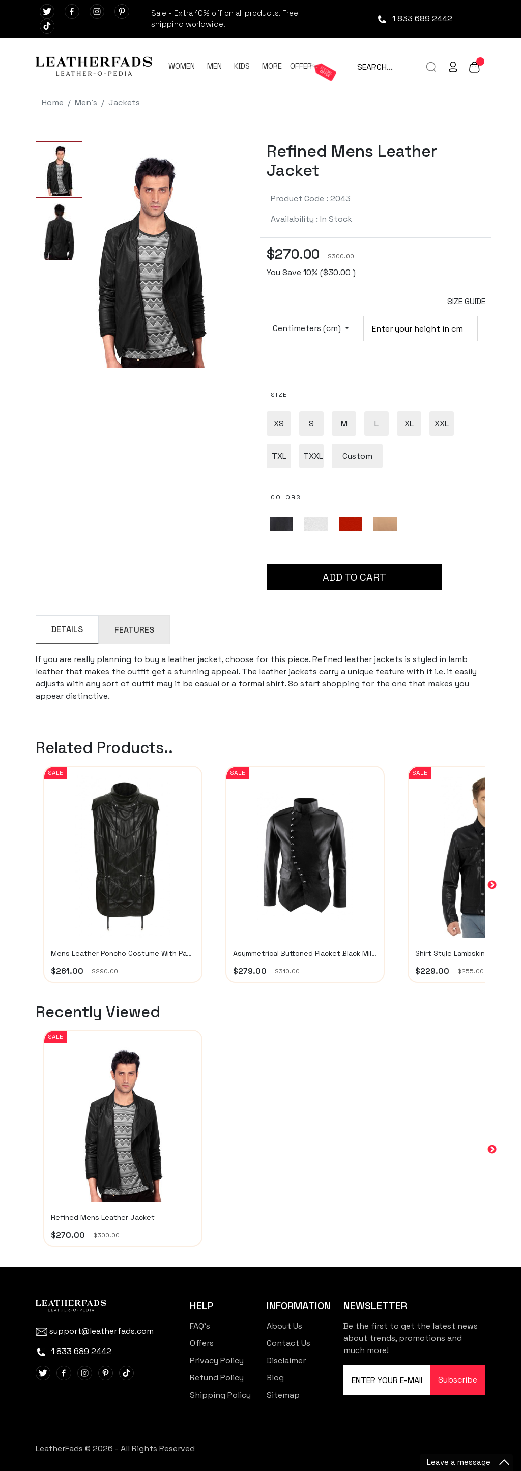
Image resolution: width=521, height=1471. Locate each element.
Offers (202, 1343)
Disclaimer (286, 1360)
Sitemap (283, 1395)
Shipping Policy (220, 1395)
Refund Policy (217, 1377)
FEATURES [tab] (134, 629)
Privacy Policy (217, 1360)
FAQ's (200, 1325)
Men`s (86, 102)
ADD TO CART (354, 577)
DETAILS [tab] (67, 629)
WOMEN (181, 66)
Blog (275, 1377)
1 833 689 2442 (414, 18)
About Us (284, 1325)
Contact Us (288, 1343)
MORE (272, 66)
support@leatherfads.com (95, 1331)
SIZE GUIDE (466, 301)
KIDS (242, 66)
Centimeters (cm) (308, 328)
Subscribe (457, 1379)
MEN (214, 66)
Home (53, 102)
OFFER (301, 66)
